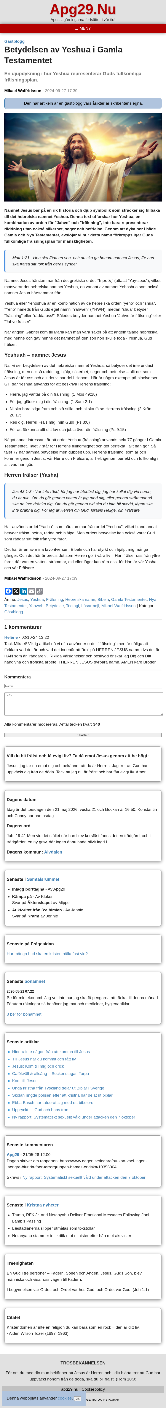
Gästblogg (14, 41)
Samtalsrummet (43, 879)
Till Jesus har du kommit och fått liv (44, 1059)
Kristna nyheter (43, 1205)
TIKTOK (96, 1399)
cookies (65, 1398)
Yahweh (36, 605)
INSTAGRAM (110, 1399)
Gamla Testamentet (129, 599)
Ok (78, 1398)
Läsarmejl (90, 605)
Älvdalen (53, 852)
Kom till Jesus (24, 1080)
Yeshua (37, 599)
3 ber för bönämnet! (25, 1014)
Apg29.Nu (83, 9)
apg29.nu (69, 1389)
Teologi (72, 605)
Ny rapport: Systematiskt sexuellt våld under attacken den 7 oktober (73, 1117)
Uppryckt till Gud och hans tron (40, 1109)
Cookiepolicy (93, 1389)
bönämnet (34, 981)
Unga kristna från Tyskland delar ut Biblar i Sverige (58, 1088)
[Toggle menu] (83, 28)
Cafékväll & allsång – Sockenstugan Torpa (50, 1073)
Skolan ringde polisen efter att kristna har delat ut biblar (62, 1095)
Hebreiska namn (80, 599)
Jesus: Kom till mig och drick (38, 1066)
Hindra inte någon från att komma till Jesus (51, 1051)
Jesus (22, 599)
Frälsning (54, 599)
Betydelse (55, 605)
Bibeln (103, 599)
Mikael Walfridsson (22, 90)
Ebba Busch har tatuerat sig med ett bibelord (52, 1102)
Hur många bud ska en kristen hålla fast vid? (47, 953)
